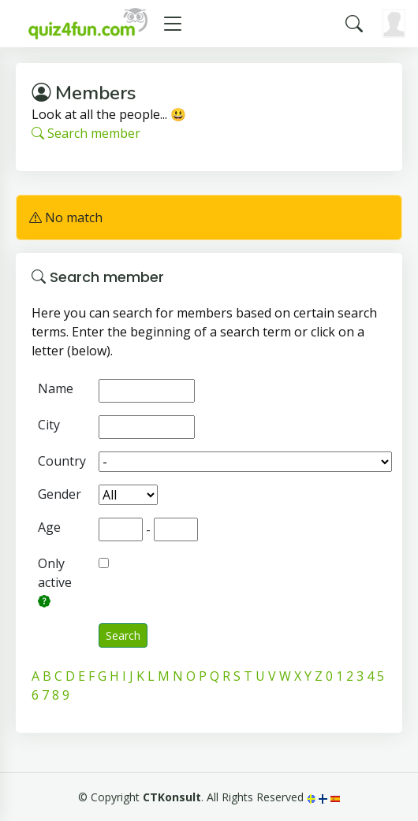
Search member (86, 133)
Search (123, 635)
